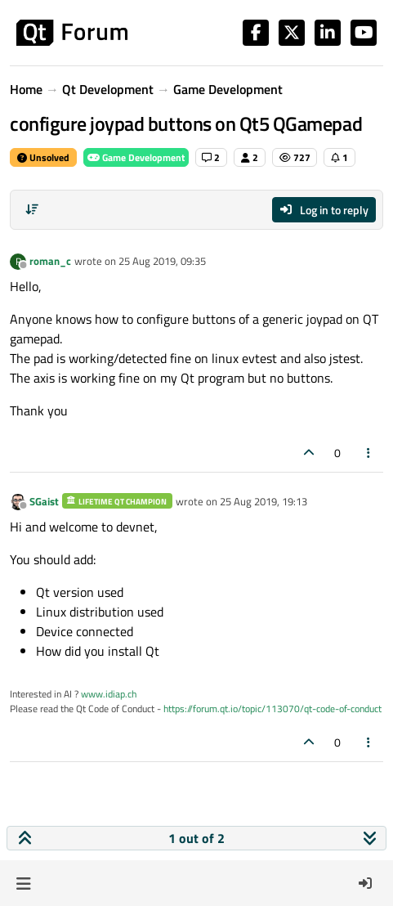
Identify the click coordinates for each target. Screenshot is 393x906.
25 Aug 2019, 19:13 (263, 501)
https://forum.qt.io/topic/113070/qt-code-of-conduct (272, 708)
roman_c (50, 261)
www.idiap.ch (108, 694)
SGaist (44, 501)
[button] (23, 883)
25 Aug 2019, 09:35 (162, 261)
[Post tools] (369, 452)
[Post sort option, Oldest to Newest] (32, 209)
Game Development (136, 157)
